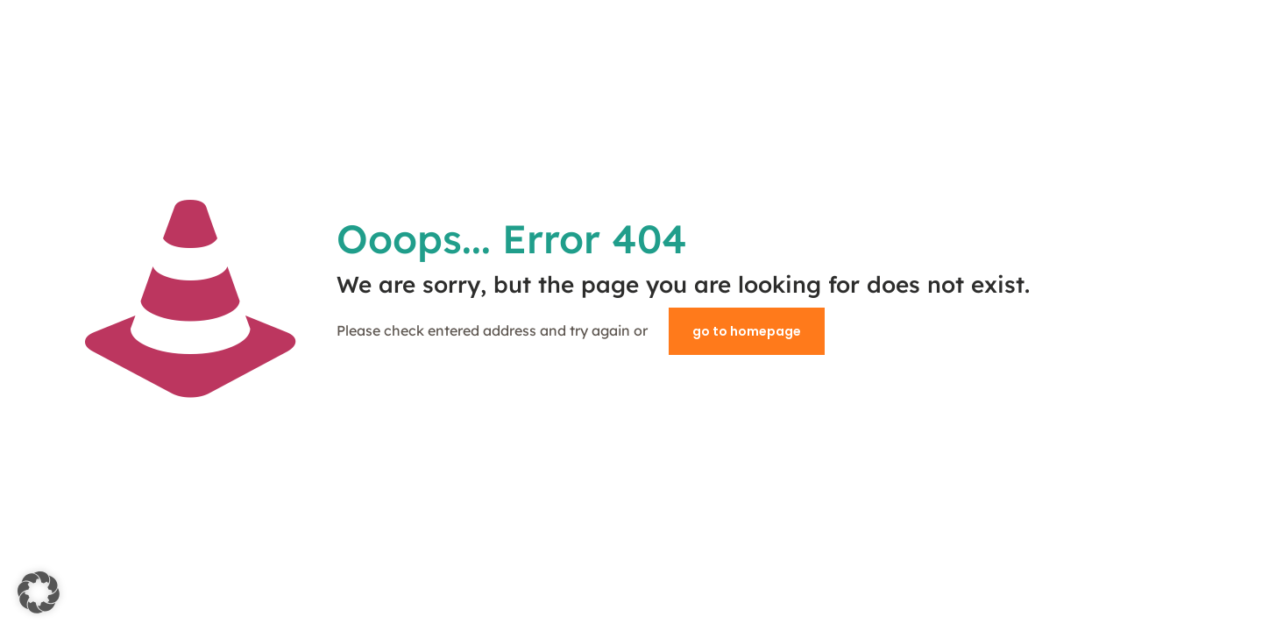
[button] (38, 592)
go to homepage (746, 331)
